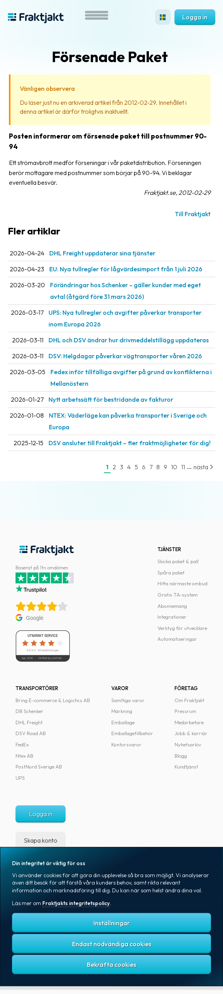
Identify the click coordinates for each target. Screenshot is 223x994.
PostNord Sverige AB (39, 766)
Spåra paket (171, 572)
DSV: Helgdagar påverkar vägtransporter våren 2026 (125, 356)
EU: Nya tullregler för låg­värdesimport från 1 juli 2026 (125, 269)
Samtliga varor (128, 700)
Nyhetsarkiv (188, 744)
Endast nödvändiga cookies (111, 944)
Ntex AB (24, 756)
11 (183, 467)
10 (174, 467)
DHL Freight (29, 722)
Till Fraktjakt (193, 214)
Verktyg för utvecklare (182, 628)
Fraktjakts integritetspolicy (76, 903)
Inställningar (111, 923)
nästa (203, 467)
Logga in (194, 17)
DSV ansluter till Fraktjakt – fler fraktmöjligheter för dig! (129, 443)
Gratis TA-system (177, 595)
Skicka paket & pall (178, 561)
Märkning (121, 711)
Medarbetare (189, 722)
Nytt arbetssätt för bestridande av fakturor (110, 399)
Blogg (181, 756)
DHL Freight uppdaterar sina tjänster (102, 253)
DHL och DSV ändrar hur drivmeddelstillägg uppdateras (128, 340)
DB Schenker (29, 711)
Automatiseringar (177, 639)
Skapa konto (40, 840)
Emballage (123, 722)
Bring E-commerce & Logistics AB (53, 700)
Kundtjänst (186, 766)
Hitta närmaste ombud (182, 583)
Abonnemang (172, 606)
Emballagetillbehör (132, 733)
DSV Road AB (31, 733)
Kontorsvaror (126, 744)
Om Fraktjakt (189, 700)
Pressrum (185, 711)
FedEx (22, 744)
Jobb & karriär (191, 733)
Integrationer (172, 617)
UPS (20, 778)
